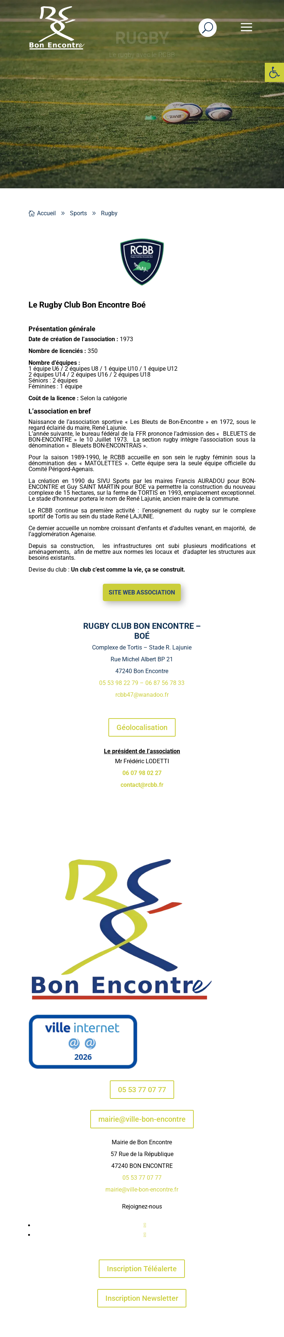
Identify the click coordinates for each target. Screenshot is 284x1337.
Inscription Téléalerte (142, 1268)
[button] (274, 72)
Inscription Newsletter (141, 1298)
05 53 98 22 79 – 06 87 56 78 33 (142, 682)
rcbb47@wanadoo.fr (142, 694)
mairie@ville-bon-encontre (142, 1119)
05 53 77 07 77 (142, 1089)
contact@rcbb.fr (142, 784)
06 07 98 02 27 (142, 773)
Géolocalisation (142, 727)
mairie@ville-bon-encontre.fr (141, 1189)
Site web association (142, 592)
